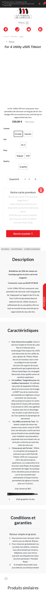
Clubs (21, 36)
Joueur (6, 128)
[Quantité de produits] (30, 179)
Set (5, 139)
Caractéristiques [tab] (16, 249)
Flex (5, 150)
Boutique (14, 36)
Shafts (6, 161)
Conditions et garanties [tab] (32, 249)
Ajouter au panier (21, 233)
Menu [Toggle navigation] (23, 23)
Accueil (6, 36)
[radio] (18, 134)
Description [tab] (5, 249)
